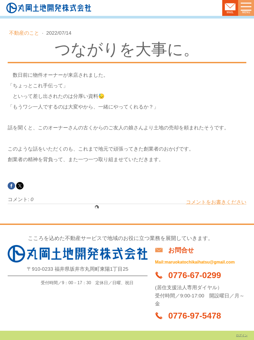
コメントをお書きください (216, 202)
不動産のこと (25, 33)
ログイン (242, 335)
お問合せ (181, 250)
